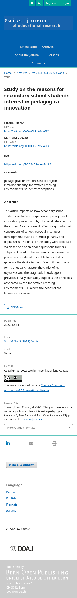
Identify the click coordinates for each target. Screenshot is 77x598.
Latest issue (28, 47)
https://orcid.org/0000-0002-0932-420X (26, 146)
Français (11, 504)
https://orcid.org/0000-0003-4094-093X (26, 131)
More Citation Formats (21, 427)
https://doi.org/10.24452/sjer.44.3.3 (28, 164)
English (11, 498)
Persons (54, 55)
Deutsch (11, 492)
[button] (15, 443)
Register (51, 3)
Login (65, 3)
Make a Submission (21, 464)
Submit (37, 63)
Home (8, 73)
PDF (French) (18, 307)
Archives (48, 47)
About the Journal (27, 55)
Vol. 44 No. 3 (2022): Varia (48, 73)
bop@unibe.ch (16, 591)
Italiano (11, 511)
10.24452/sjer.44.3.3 (30, 419)
